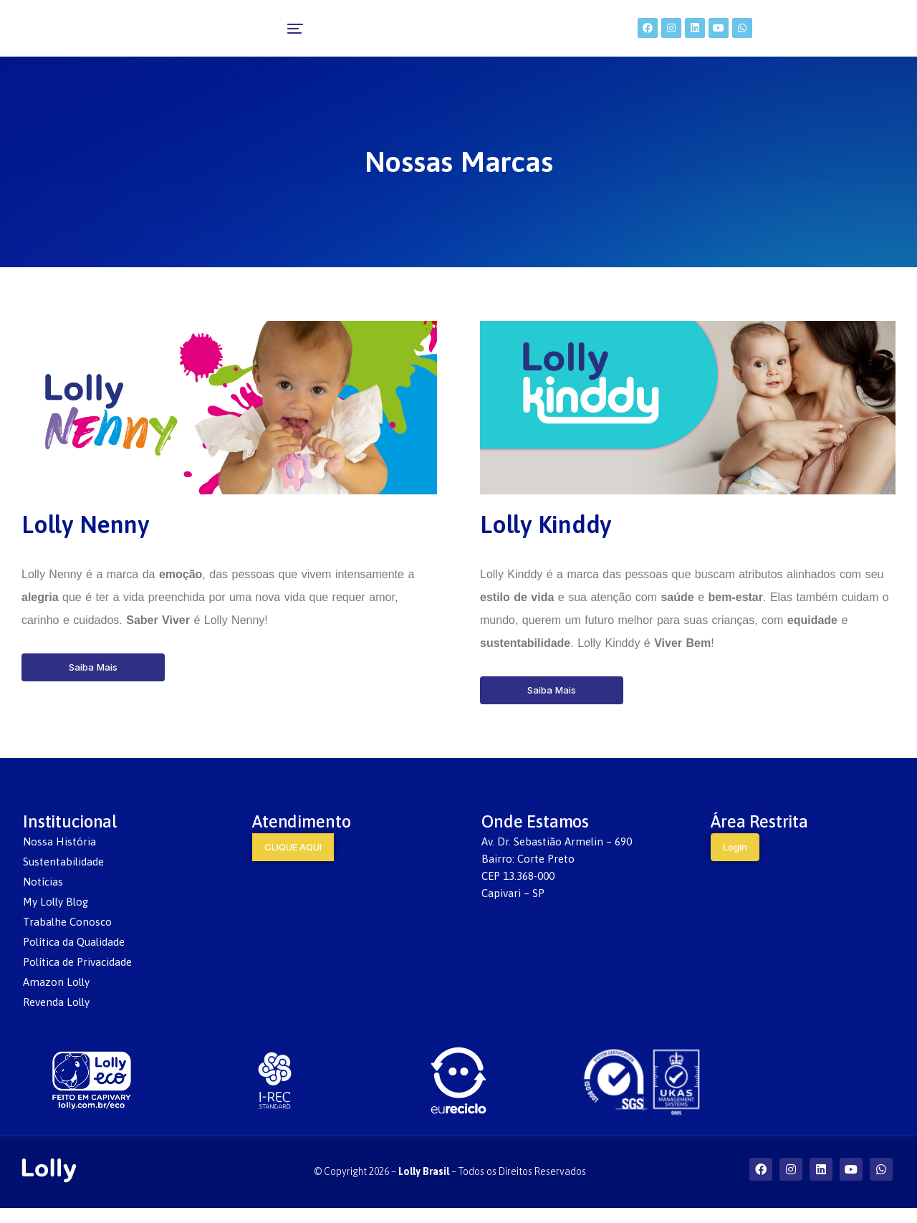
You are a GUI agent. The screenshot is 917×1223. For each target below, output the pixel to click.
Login (735, 862)
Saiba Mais (93, 682)
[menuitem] (253, 36)
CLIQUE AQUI (293, 862)
